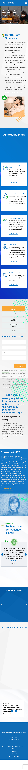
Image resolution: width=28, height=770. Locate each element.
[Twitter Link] (18, 756)
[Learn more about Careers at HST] (7, 488)
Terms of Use (14, 753)
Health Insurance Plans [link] (16, 223)
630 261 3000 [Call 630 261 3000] (14, 737)
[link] (14, 15)
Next (26, 554)
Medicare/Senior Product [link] (16, 195)
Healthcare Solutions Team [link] (11, 705)
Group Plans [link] (12, 251)
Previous (2, 554)
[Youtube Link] (12, 756)
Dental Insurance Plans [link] (15, 281)
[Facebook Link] (10, 756)
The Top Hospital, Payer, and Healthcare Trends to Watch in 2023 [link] (12, 709)
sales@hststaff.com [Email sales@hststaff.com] (14, 739)
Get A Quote (19, 366)
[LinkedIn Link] (15, 756)
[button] (10, 22)
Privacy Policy (14, 751)
